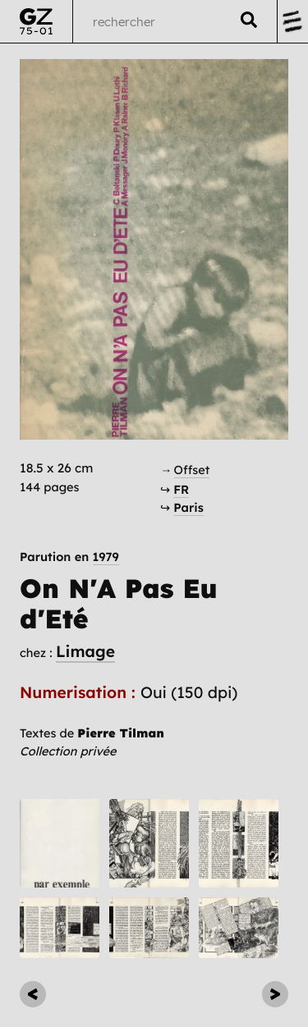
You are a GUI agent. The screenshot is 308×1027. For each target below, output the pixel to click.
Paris (188, 507)
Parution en (69, 557)
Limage (85, 651)
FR (181, 489)
